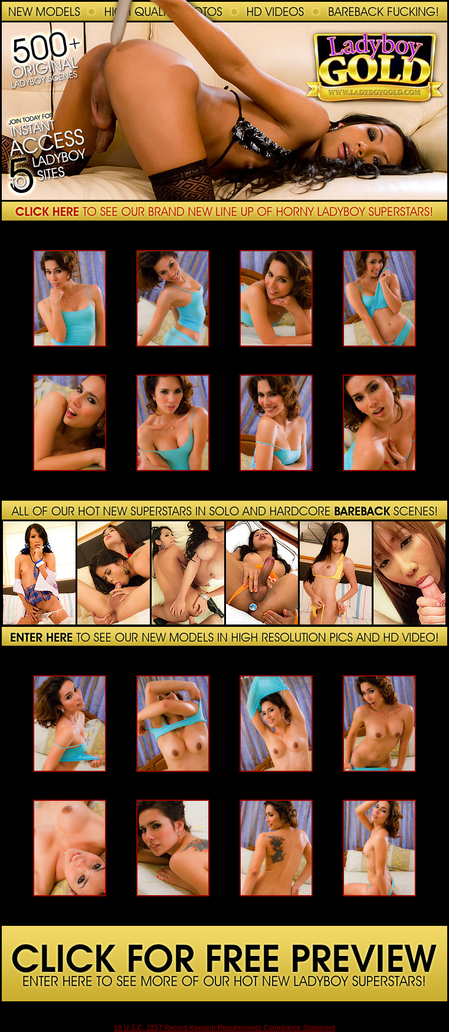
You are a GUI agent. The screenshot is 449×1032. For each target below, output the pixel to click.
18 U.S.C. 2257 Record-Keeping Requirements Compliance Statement (224, 1028)
